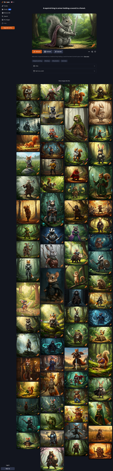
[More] (89, 51)
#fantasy (47, 61)
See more (86, 56)
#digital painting (37, 61)
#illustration (55, 61)
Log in (7, 465)
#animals (64, 61)
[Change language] (12, 2)
